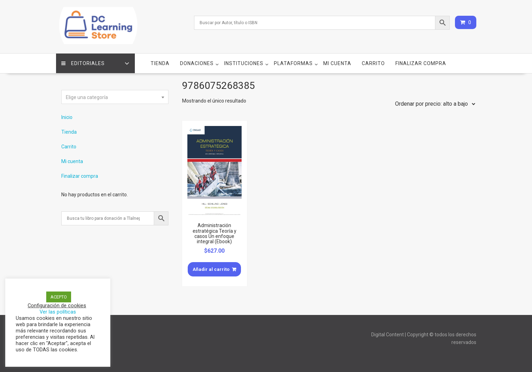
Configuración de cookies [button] (57, 305)
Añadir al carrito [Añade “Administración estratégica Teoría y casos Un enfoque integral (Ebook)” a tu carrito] (211, 269)
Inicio (66, 117)
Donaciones (197, 63)
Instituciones (243, 63)
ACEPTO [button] (58, 297)
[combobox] (114, 97)
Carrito (373, 63)
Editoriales (83, 63)
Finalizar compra (420, 63)
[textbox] (115, 97)
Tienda (160, 63)
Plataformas (293, 63)
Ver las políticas (58, 312)
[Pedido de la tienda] (433, 104)
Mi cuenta (337, 63)
